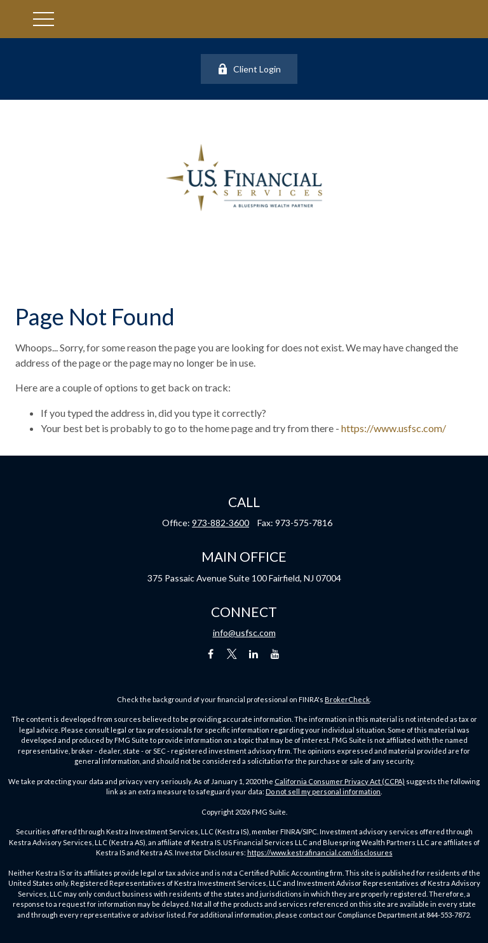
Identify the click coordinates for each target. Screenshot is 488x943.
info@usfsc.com (244, 632)
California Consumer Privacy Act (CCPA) (339, 781)
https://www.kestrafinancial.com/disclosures (320, 852)
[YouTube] (275, 654)
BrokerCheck (347, 699)
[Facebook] (210, 654)
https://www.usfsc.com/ (393, 428)
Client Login (249, 69)
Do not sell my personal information (323, 791)
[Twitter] (232, 654)
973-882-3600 (220, 522)
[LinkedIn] (253, 654)
